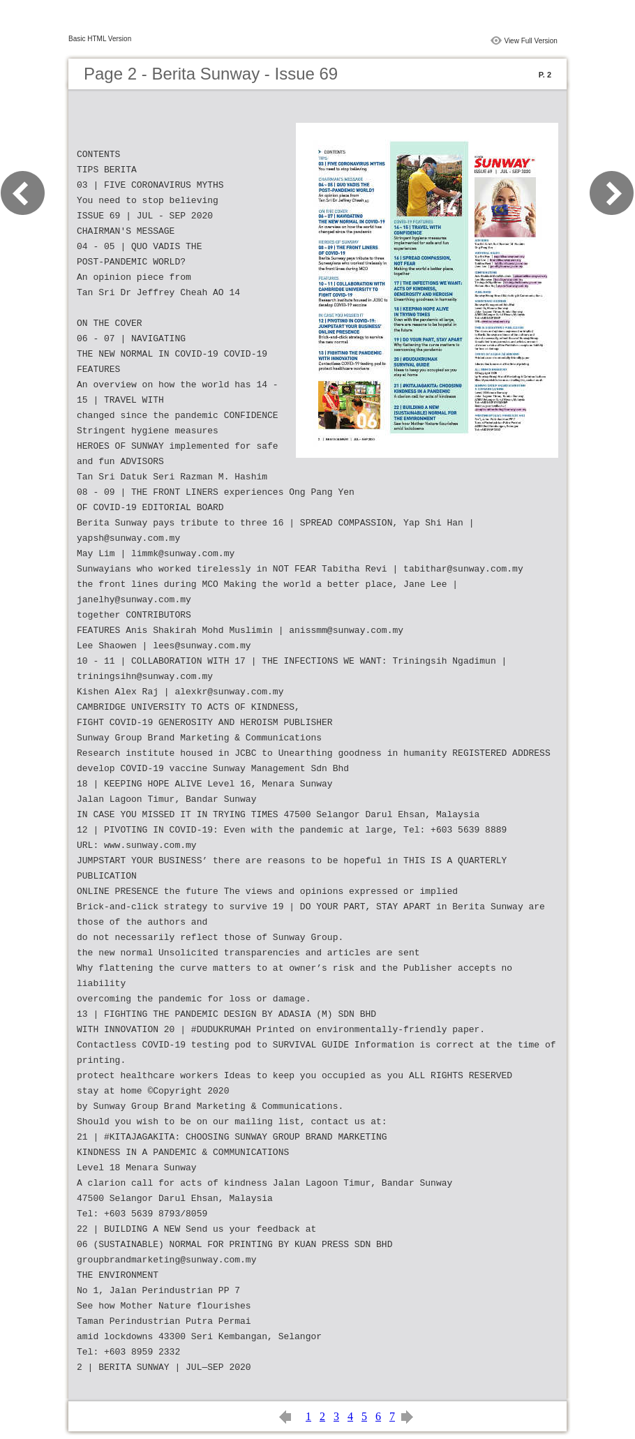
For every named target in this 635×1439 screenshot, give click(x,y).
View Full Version (531, 41)
